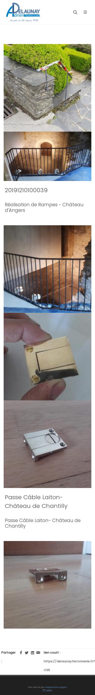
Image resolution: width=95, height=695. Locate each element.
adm (47, 690)
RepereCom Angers (56, 687)
